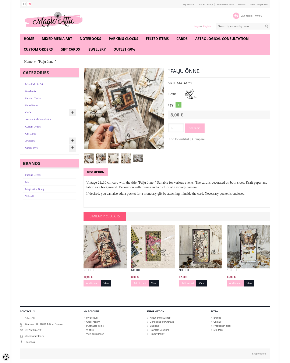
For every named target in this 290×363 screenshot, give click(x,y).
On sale (217, 321)
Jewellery (97, 49)
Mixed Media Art (57, 38)
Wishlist (242, 4)
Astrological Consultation (222, 38)
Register (207, 26)
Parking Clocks (123, 38)
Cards (182, 38)
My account (189, 4)
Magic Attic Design (35, 189)
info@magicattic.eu (35, 336)
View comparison (259, 4)
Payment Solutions (159, 330)
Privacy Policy (157, 334)
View (106, 283)
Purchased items (225, 4)
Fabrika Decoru (33, 174)
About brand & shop (160, 317)
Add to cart (194, 127)
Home (29, 38)
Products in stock (222, 326)
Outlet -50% (124, 49)
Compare (198, 139)
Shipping (154, 326)
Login (197, 26)
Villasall (29, 196)
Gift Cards (70, 49)
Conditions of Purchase (162, 321)
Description (95, 172)
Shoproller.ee (259, 353)
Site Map (218, 330)
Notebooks (90, 38)
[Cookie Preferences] (6, 357)
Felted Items (157, 38)
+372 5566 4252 (33, 330)
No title (89, 270)
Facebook (30, 342)
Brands (217, 317)
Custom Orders (38, 49)
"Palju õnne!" (47, 61)
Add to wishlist (178, 139)
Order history (206, 4)
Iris (27, 182)
